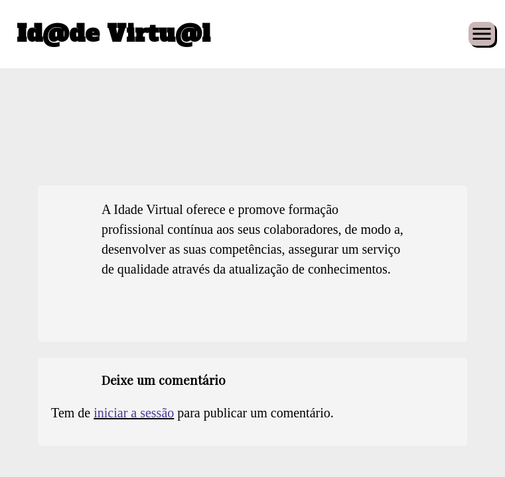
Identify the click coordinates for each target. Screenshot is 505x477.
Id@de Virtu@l (113, 34)
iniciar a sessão (134, 412)
